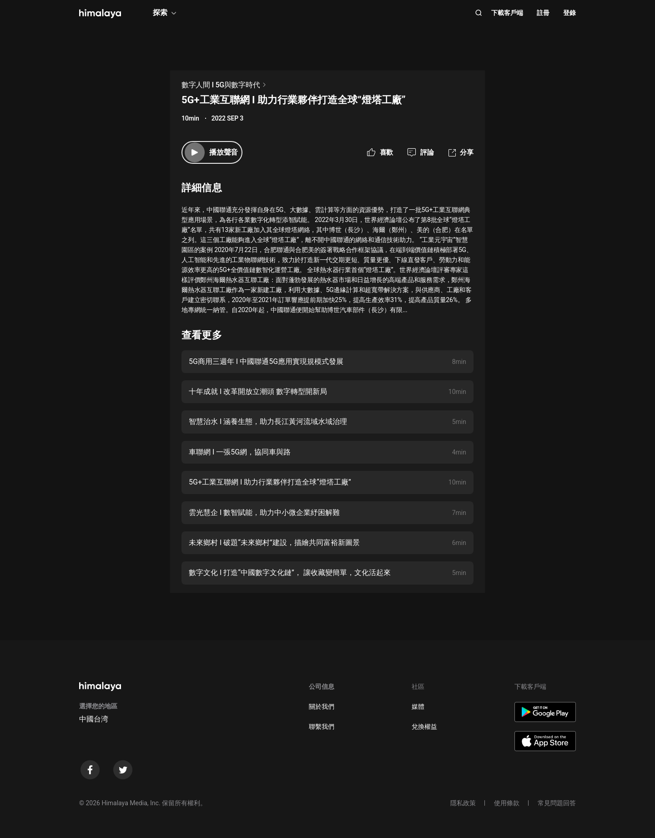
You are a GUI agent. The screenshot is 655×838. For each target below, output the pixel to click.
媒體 (418, 706)
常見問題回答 (557, 803)
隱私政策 (463, 803)
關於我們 (321, 706)
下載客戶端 (507, 12)
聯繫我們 (321, 726)
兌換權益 (424, 726)
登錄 (569, 12)
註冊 (543, 12)
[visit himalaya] (100, 13)
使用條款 (506, 803)
